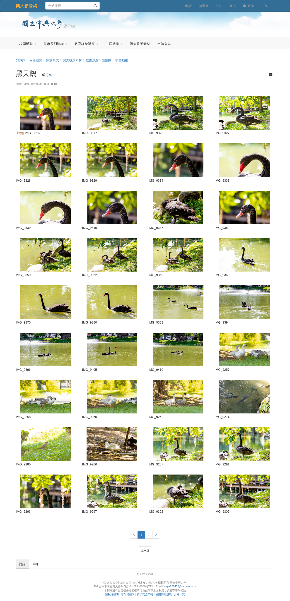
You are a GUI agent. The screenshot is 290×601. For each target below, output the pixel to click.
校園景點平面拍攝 (98, 60)
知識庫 (20, 60)
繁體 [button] (250, 6)
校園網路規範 (163, 594)
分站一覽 (179, 594)
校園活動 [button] (27, 44)
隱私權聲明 (112, 594)
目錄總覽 (35, 60)
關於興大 (52, 60)
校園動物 (121, 60)
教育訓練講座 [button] (86, 44)
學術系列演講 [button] (55, 44)
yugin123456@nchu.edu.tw (179, 586)
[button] (267, 6)
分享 (49, 75)
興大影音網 (26, 6)
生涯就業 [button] (114, 44)
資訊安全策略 (145, 594)
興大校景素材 (72, 60)
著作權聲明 (128, 594)
